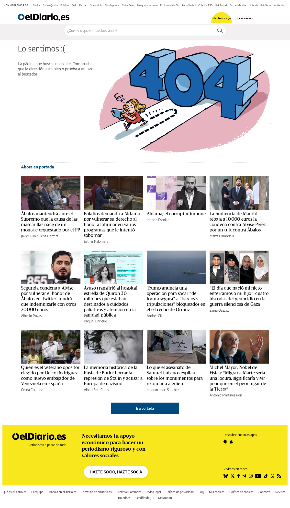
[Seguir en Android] (225, 441)
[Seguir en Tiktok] (266, 476)
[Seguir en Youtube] (258, 476)
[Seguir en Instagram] (251, 476)
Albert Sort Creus (96, 390)
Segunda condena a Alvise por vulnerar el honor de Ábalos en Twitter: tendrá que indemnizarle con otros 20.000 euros (48, 299)
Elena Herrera (48, 236)
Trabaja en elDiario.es (62, 492)
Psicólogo (265, 5)
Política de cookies (241, 492)
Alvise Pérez (128, 5)
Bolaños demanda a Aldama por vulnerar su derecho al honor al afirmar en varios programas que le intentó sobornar (112, 224)
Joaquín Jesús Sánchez (163, 390)
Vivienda (253, 5)
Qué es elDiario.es (14, 492)
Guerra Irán (96, 5)
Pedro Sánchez (80, 5)
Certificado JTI (144, 498)
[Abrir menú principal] (269, 17)
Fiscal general (112, 5)
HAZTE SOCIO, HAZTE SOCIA (116, 472)
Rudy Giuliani (189, 5)
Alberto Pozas (31, 316)
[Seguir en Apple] (231, 441)
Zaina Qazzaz (219, 310)
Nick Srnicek (221, 5)
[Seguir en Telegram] (244, 476)
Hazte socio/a (221, 18)
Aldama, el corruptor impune (176, 213)
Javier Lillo (28, 236)
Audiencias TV (281, 5)
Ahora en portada (37, 167)
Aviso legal (153, 492)
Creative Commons (129, 492)
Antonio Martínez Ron (226, 395)
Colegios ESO (205, 5)
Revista (280, 492)
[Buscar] (220, 30)
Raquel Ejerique (95, 321)
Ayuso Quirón (50, 5)
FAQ (201, 492)
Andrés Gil (154, 316)
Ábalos (36, 5)
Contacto (264, 492)
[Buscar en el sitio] (139, 30)
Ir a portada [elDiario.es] (145, 408)
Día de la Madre (238, 5)
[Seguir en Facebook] (238, 476)
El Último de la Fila (169, 5)
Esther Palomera (96, 241)
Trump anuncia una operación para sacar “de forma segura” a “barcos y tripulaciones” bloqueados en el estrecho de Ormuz (176, 299)
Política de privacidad (180, 492)
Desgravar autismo (147, 5)
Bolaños (64, 5)
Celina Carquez (32, 390)
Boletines (124, 498)
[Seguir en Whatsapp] (273, 476)
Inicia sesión (245, 18)
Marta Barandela (222, 236)
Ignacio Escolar (158, 220)
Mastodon (165, 498)
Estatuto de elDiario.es (96, 492)
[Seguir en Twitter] (232, 476)
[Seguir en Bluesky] (225, 476)
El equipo (37, 492)
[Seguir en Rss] (279, 476)
